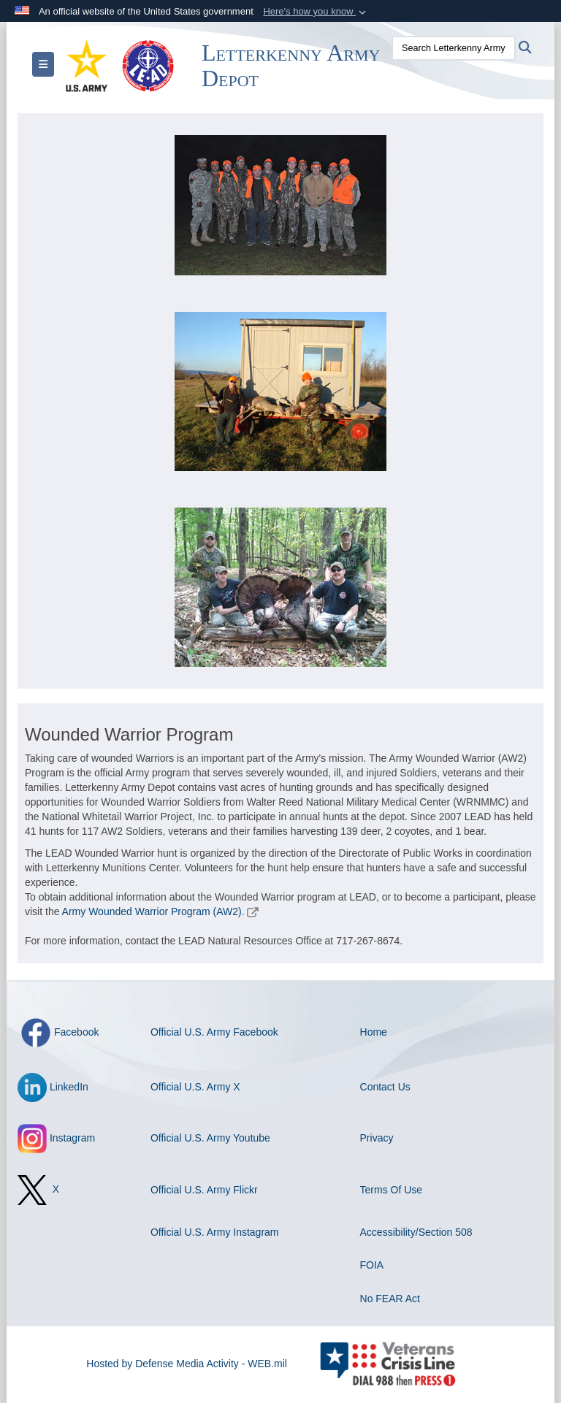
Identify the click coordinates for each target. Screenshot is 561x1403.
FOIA (372, 1265)
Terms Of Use (391, 1190)
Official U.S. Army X (195, 1087)
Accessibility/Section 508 (416, 1232)
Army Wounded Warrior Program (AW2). (153, 911)
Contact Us (385, 1087)
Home (373, 1032)
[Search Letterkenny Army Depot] (454, 48)
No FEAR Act (390, 1298)
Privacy (377, 1138)
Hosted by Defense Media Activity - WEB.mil (186, 1363)
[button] (316, 11)
